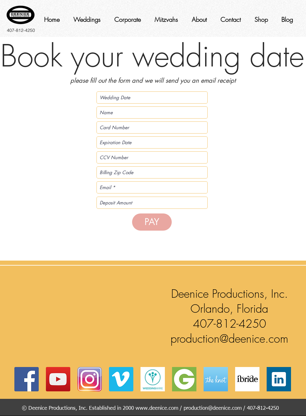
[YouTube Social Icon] (58, 379)
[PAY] (152, 222)
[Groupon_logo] (184, 379)
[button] (84, 315)
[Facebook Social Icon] (26, 379)
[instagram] (89, 379)
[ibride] (247, 379)
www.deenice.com (157, 408)
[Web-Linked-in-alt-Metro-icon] (279, 379)
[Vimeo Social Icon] (121, 379)
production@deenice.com (229, 338)
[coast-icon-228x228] (216, 379)
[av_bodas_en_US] (153, 379)
